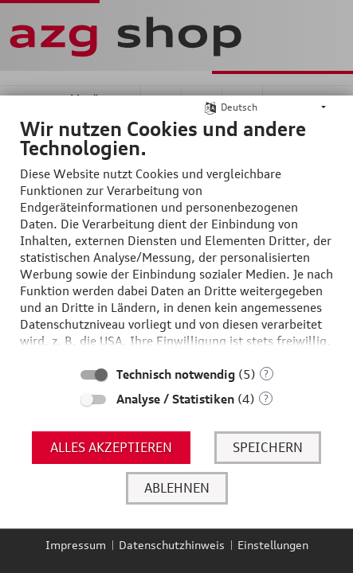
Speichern (268, 447)
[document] (176, 246)
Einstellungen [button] (272, 545)
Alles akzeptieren (111, 447)
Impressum (75, 545)
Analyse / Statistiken (175, 399)
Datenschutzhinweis (172, 545)
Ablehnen (177, 488)
